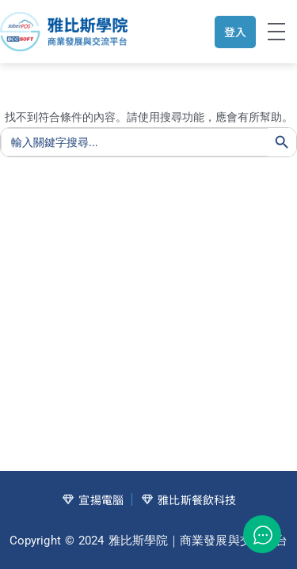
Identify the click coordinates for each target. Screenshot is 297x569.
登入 (235, 32)
